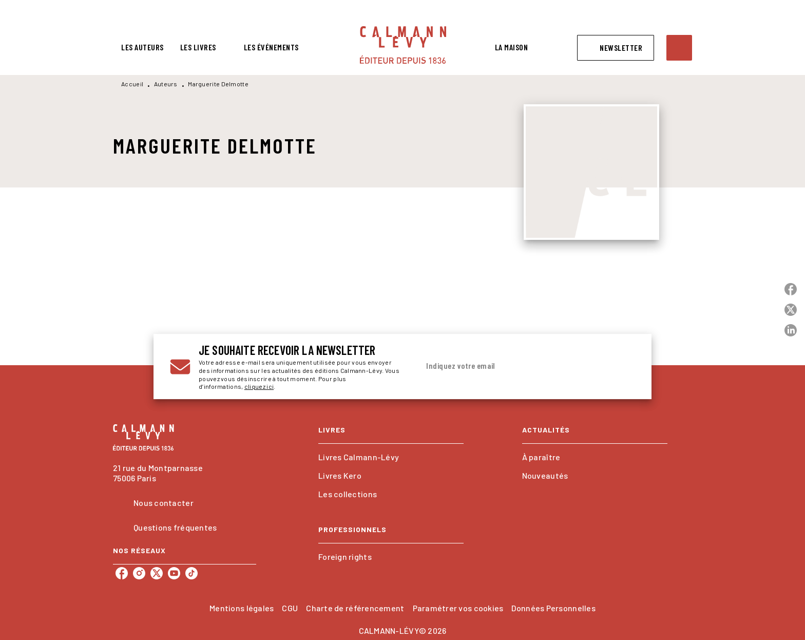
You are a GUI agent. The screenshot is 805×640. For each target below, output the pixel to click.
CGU (290, 608)
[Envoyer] (622, 366)
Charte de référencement (355, 608)
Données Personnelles (553, 608)
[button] (615, 48)
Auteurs (166, 83)
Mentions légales (241, 608)
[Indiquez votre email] (514, 366)
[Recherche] (679, 48)
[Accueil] (403, 45)
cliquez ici (259, 386)
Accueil (132, 83)
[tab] (142, 47)
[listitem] (121, 573)
